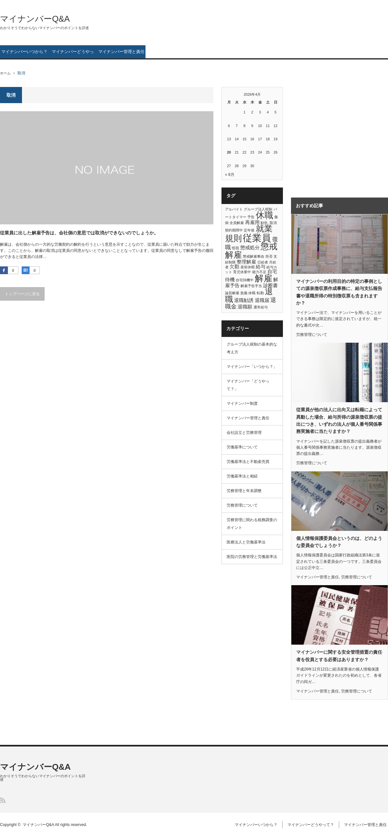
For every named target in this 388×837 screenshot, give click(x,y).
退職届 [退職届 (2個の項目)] (262, 300)
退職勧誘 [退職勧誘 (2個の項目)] (243, 300)
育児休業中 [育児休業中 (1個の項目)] (242, 272)
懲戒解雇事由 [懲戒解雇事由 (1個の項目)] (253, 256)
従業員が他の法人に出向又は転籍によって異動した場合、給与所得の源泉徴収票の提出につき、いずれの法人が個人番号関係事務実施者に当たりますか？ (339, 420)
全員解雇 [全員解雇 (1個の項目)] (237, 223)
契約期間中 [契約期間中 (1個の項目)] (234, 230)
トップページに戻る (22, 294)
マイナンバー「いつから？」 (252, 366)
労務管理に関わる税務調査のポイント (252, 524)
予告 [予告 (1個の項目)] (250, 217)
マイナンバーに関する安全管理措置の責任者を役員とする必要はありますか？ (339, 655)
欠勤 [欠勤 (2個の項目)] (234, 266)
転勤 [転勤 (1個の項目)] (260, 293)
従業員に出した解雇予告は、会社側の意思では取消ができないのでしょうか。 (79, 232)
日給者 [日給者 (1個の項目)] (262, 262)
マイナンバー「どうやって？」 (248, 385)
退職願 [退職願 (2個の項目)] (245, 306)
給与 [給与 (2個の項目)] (260, 266)
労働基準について (242, 447)
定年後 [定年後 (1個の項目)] (249, 230)
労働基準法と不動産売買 (248, 461)
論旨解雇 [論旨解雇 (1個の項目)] (232, 293)
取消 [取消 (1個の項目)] (273, 223)
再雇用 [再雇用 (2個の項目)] (252, 222)
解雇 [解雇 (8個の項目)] (263, 278)
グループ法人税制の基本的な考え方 (252, 348)
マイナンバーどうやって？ (73, 53)
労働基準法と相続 (242, 476)
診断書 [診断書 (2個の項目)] (270, 285)
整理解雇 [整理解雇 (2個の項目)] (246, 261)
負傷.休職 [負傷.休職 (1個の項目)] (247, 293)
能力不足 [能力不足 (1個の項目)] (259, 272)
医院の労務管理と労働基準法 (252, 556)
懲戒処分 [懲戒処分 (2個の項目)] (250, 247)
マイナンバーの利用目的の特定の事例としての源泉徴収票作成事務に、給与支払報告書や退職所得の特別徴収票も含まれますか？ (339, 292)
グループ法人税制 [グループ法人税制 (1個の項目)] (258, 209)
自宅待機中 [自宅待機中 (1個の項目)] (244, 280)
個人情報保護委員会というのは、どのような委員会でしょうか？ (339, 542)
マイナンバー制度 (242, 403)
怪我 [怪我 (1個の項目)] (235, 248)
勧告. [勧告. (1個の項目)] (265, 223)
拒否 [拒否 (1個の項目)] (269, 256)
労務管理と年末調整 (244, 490)
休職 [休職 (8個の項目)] (264, 215)
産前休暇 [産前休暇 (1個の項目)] (248, 267)
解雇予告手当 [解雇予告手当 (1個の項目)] (251, 286)
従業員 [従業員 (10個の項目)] (257, 237)
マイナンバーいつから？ (24, 51)
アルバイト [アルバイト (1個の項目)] (234, 209)
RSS (2, 800)
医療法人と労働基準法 (246, 542)
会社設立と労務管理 (244, 432)
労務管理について (242, 505)
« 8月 (229, 174)
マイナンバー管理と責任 (121, 51)
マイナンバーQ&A (35, 19)
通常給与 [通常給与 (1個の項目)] (260, 307)
